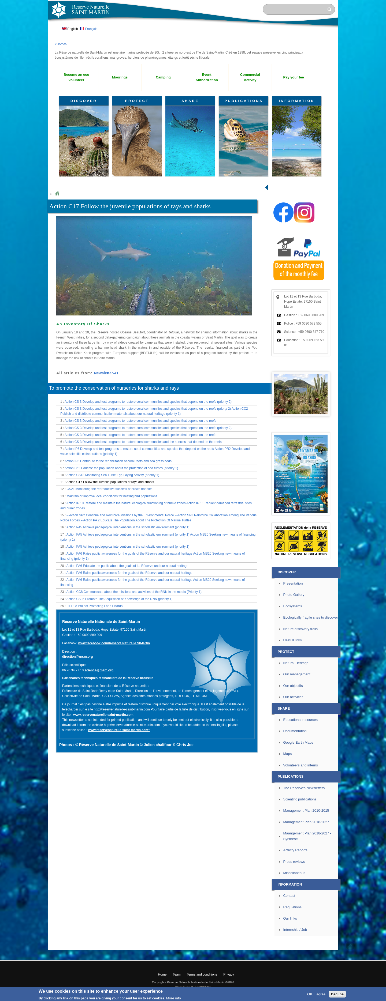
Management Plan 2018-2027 (306, 822)
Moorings (120, 77)
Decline (337, 994)
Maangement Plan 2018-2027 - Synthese (307, 836)
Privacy (228, 974)
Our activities (293, 697)
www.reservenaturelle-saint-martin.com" (119, 730)
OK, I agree (316, 994)
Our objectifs (293, 686)
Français (88, 29)
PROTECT (137, 101)
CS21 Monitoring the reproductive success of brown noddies (109, 489)
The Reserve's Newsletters (304, 788)
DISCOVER (83, 101)
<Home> (61, 44)
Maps (287, 754)
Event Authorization (206, 77)
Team (176, 974)
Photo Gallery (293, 595)
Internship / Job (295, 930)
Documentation (294, 731)
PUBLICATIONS (244, 101)
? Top (350, 945)
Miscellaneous (294, 873)
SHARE (190, 101)
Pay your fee (293, 77)
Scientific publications (299, 799)
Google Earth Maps (298, 742)
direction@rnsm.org (77, 656)
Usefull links (292, 640)
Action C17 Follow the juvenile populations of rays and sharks (110, 482)
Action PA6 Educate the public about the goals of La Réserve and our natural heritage (127, 566)
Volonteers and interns (300, 765)
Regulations (292, 907)
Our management (296, 674)
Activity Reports (295, 850)
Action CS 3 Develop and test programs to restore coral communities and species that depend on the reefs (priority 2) (148, 402)
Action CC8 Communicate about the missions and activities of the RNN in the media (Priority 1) (134, 592)
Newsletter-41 (106, 373)
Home (57, 193)
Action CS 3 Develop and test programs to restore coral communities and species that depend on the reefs (140, 421)
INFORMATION (297, 101)
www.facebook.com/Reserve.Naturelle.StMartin (114, 643)
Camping (163, 77)
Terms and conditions (202, 974)
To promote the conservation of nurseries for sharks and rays (114, 388)
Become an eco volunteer (76, 77)
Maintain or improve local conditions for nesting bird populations (111, 496)
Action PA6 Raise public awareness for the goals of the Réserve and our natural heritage (129, 573)
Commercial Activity (250, 77)
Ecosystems (292, 606)
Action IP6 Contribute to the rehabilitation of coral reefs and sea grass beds (118, 461)
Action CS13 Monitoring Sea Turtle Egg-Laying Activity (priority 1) (112, 475)
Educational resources (300, 720)
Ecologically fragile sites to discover (310, 617)
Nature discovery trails (300, 629)
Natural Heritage (296, 663)
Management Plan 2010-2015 (306, 810)
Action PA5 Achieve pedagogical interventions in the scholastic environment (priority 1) (128, 527)
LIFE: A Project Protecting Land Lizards (94, 606)
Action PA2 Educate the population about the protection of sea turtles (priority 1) (121, 468)
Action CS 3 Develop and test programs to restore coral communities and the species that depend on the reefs (143, 442)
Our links (290, 918)
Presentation (293, 583)
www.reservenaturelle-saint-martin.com (103, 715)
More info (173, 998)
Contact (289, 896)
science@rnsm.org (98, 670)
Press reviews (294, 862)
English (70, 29)
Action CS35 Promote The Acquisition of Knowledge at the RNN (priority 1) (119, 599)
